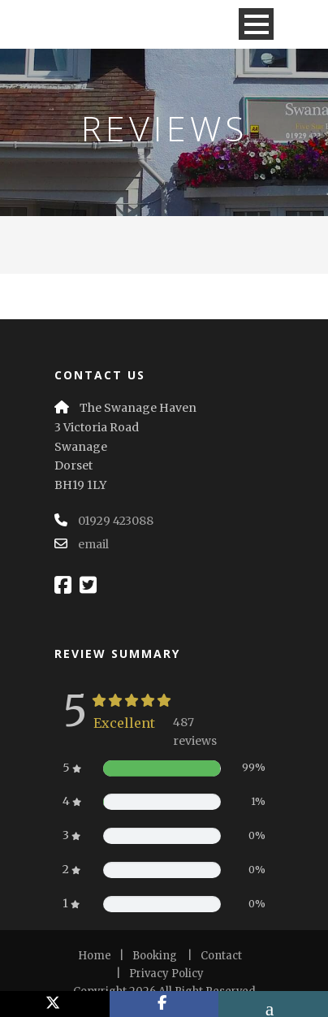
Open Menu (256, 24)
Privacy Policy (166, 973)
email (93, 544)
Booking (154, 956)
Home (94, 956)
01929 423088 (115, 520)
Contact (221, 956)
